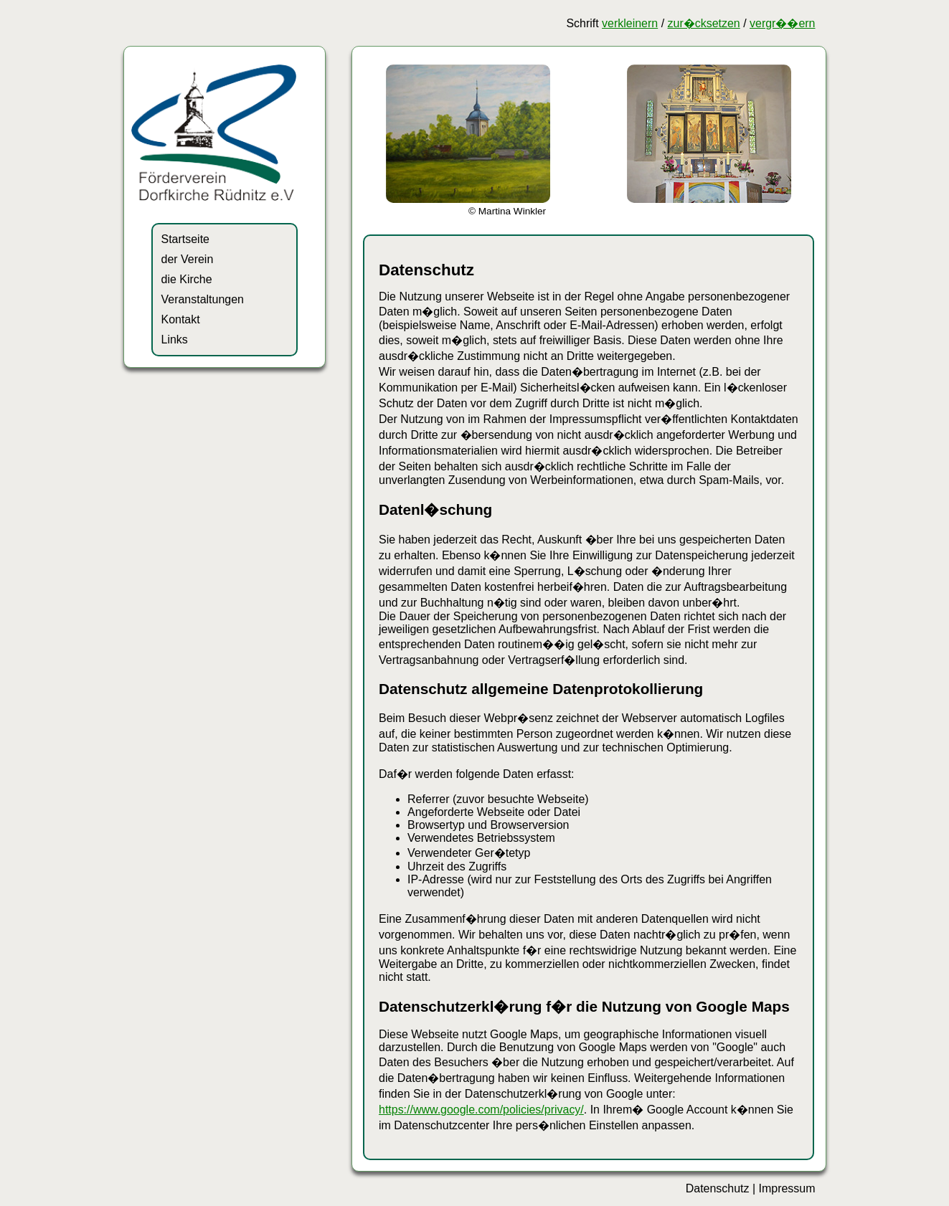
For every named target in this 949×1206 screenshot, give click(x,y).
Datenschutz (718, 1188)
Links (174, 339)
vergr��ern (782, 23)
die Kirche (186, 279)
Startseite (185, 239)
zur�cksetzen (704, 23)
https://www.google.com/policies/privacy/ (481, 1109)
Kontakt (180, 319)
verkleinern (630, 23)
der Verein (187, 259)
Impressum (787, 1188)
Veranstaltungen (202, 299)
